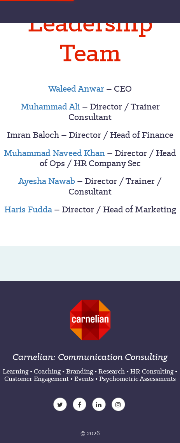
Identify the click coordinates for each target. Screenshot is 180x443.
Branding (79, 371)
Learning (15, 371)
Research (111, 371)
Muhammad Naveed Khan (54, 153)
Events (84, 378)
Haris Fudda (28, 209)
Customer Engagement (36, 378)
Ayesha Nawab (46, 181)
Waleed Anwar (76, 88)
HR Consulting (151, 371)
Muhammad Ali (50, 106)
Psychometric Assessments (137, 378)
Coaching (47, 371)
